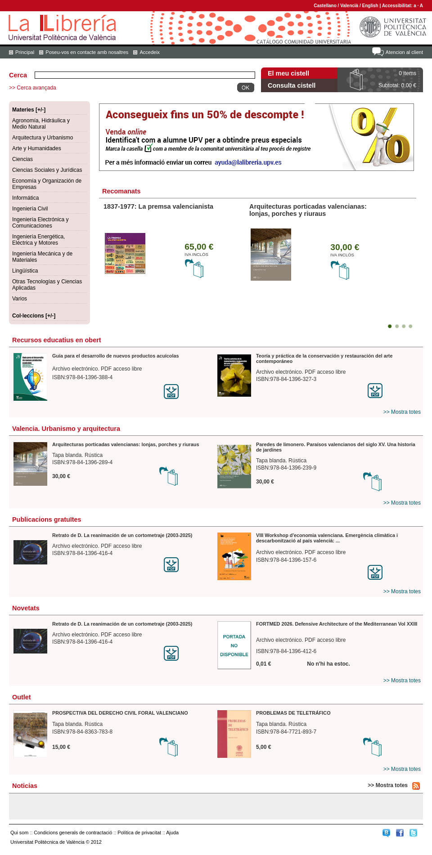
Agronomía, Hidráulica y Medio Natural (41, 123)
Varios (19, 298)
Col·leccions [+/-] (33, 316)
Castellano (325, 5)
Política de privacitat (139, 832)
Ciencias (22, 159)
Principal (24, 52)
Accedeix (150, 52)
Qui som (19, 832)
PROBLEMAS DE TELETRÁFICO (293, 713)
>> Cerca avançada (32, 88)
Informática (25, 198)
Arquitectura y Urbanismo (42, 137)
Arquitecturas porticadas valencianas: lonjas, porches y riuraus (308, 210)
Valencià (349, 5)
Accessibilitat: (398, 5)
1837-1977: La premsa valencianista (158, 206)
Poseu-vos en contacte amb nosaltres (86, 52)
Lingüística (25, 271)
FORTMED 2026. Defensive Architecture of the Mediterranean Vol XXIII (336, 624)
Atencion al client (404, 52)
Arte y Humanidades (36, 148)
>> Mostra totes (402, 412)
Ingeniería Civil (30, 209)
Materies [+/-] (28, 110)
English (370, 5)
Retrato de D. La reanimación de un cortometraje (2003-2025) (122, 535)
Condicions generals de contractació (73, 832)
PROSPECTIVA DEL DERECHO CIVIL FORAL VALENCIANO (120, 713)
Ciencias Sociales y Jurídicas (47, 170)
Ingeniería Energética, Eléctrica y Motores (38, 239)
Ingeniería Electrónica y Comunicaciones (40, 222)
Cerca (18, 75)
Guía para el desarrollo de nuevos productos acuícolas (115, 355)
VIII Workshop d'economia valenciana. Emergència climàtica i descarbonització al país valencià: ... (327, 538)
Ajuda (172, 832)
